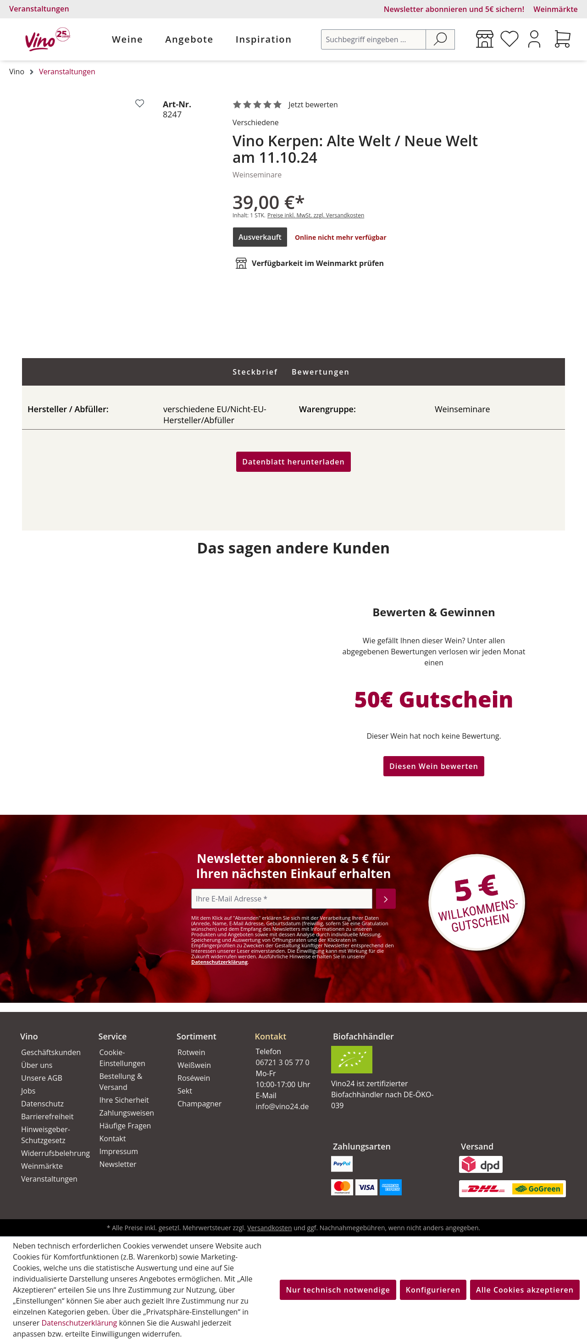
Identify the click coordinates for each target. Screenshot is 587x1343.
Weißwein (194, 1065)
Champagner (199, 1104)
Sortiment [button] (196, 1036)
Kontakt (113, 1138)
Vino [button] (29, 1036)
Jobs (28, 1091)
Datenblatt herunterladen (293, 462)
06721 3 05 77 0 (283, 1062)
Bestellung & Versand (121, 1081)
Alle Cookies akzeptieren (525, 1290)
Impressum (119, 1151)
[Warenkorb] (563, 39)
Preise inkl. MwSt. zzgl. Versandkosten (315, 215)
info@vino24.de (282, 1106)
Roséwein (193, 1078)
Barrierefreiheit (47, 1116)
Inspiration (264, 39)
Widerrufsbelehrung (49, 1153)
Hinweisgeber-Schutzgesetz (45, 1134)
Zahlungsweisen (127, 1113)
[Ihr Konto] (534, 39)
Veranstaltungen (39, 9)
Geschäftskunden (49, 1052)
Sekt (184, 1091)
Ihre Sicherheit (124, 1100)
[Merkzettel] (509, 39)
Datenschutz (42, 1104)
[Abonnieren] (386, 899)
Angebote (189, 39)
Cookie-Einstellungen (122, 1057)
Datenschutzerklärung (219, 961)
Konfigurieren (433, 1290)
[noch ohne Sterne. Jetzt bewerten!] (287, 105)
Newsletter (118, 1164)
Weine (127, 39)
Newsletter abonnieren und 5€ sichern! (454, 9)
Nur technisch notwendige (338, 1290)
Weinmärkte (555, 9)
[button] (283, 1029)
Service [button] (113, 1036)
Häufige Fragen (125, 1126)
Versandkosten (269, 1227)
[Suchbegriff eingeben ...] (373, 39)
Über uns (36, 1065)
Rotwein (191, 1052)
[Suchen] (440, 39)
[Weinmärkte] (484, 39)
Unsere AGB (41, 1078)
